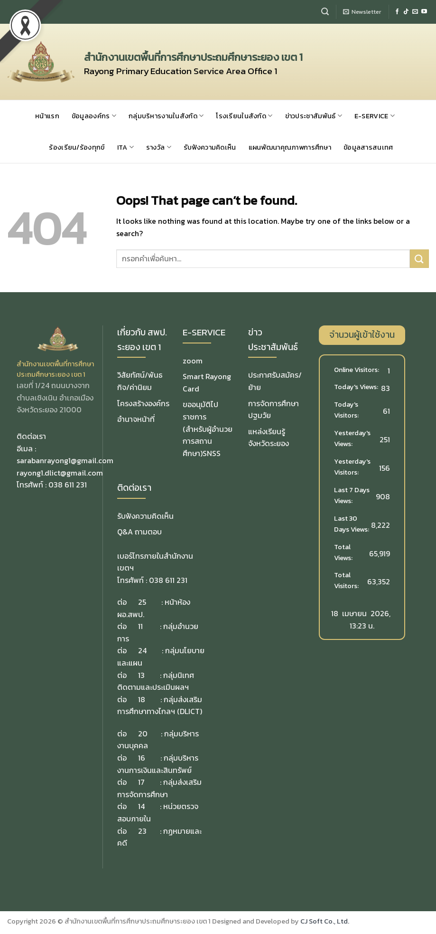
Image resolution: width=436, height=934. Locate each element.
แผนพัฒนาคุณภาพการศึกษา (290, 147)
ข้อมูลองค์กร (94, 116)
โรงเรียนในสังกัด (244, 116)
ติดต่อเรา (134, 488)
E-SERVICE (374, 116)
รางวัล (158, 147)
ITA (125, 147)
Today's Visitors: (347, 409)
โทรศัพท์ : (32, 484)
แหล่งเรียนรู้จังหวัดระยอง (268, 437)
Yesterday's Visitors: (352, 466)
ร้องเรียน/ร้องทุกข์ (76, 147)
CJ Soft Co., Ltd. (324, 921)
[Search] (325, 12)
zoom (193, 360)
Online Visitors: (357, 369)
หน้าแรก (47, 116)
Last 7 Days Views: (352, 495)
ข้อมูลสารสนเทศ (368, 147)
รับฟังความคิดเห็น (210, 147)
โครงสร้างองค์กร (143, 403)
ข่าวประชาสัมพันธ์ (313, 116)
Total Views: (344, 552)
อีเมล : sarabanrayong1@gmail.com (65, 455)
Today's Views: (357, 386)
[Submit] (419, 258)
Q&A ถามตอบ (139, 531)
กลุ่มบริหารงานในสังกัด (166, 116)
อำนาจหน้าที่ (136, 419)
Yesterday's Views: (352, 438)
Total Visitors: (347, 580)
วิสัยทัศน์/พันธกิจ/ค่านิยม (140, 381)
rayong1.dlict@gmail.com (60, 472)
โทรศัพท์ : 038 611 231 (152, 580)
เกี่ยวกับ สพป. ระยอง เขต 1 (142, 339)
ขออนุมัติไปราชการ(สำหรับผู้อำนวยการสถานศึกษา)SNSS (207, 428)
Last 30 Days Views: (352, 523)
